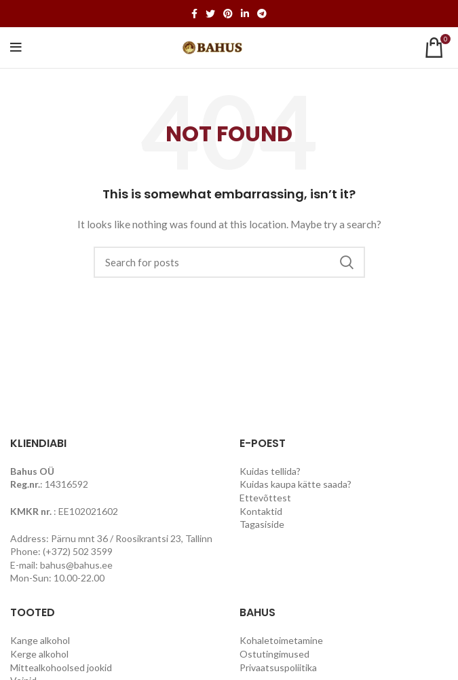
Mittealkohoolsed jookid (61, 667)
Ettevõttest (265, 497)
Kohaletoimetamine (281, 640)
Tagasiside (262, 524)
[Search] (229, 262)
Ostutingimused (274, 654)
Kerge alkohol (39, 654)
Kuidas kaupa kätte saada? (295, 484)
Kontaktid (261, 511)
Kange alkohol (40, 640)
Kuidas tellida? (270, 471)
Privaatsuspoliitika (278, 667)
